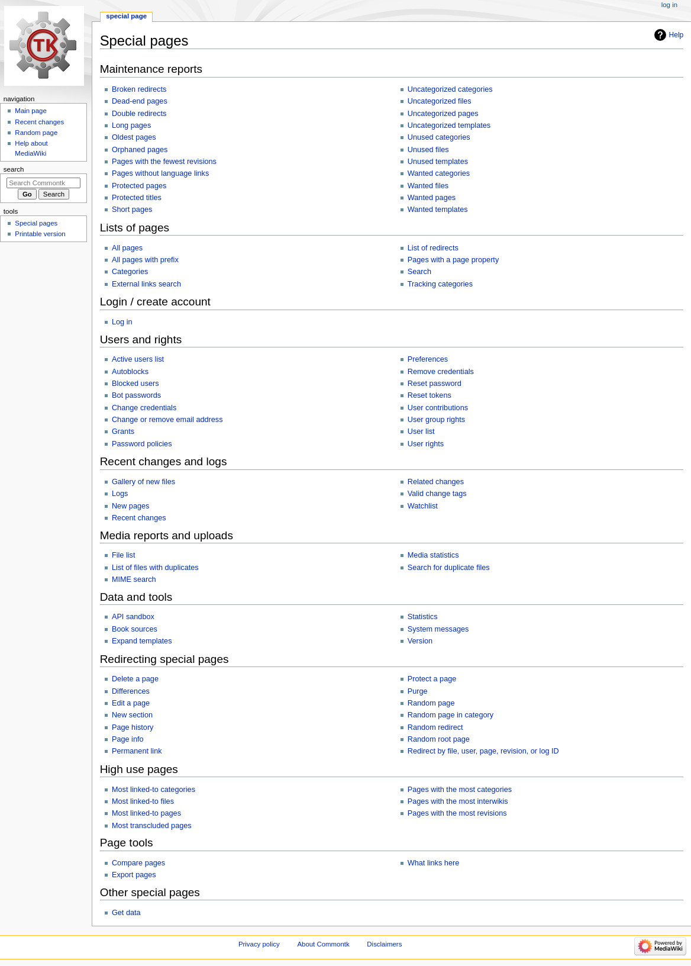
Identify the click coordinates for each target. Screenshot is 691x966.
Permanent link (137, 751)
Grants (123, 431)
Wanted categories (439, 173)
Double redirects (139, 114)
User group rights (436, 420)
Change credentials (144, 408)
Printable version (40, 233)
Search (419, 272)
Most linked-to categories (153, 789)
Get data (126, 913)
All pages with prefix (145, 260)
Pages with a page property (453, 260)
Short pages (132, 209)
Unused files (428, 150)
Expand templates (142, 641)
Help (676, 35)
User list (421, 431)
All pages (127, 248)
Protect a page (432, 679)
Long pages (131, 125)
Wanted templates (438, 209)
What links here (433, 863)
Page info (128, 739)
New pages (130, 506)
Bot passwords (136, 395)
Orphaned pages (140, 150)
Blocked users (135, 383)
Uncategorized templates (449, 125)
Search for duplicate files (449, 568)
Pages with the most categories (460, 789)
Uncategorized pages (443, 114)
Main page (31, 110)
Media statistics (433, 555)
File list (123, 555)
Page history (133, 727)
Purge (418, 691)
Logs (120, 494)
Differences (131, 691)
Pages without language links (160, 173)
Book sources (134, 629)
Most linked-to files (143, 801)
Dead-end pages (139, 101)
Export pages (134, 875)
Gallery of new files (143, 482)
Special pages (36, 223)
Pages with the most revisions (457, 813)
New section (132, 715)
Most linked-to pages (146, 813)
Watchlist (423, 506)
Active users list (138, 359)
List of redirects (433, 248)
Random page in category (450, 715)
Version (420, 641)
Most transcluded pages (152, 826)
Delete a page (135, 679)
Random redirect (435, 727)
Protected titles (137, 198)
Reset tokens (429, 395)
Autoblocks (130, 372)
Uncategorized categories (450, 89)
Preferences (428, 359)
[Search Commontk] (43, 183)
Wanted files (428, 186)
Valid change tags (437, 494)
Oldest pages (134, 137)
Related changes (436, 482)
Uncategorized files (440, 101)
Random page (431, 703)
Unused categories (439, 137)
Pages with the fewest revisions (164, 161)
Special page (126, 16)
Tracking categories (440, 284)
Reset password (434, 383)
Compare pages (138, 863)
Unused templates (438, 161)
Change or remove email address (167, 420)
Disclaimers (384, 944)
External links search (146, 284)
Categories (130, 272)
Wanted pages (432, 198)
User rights (426, 444)
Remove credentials (441, 372)
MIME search (134, 579)
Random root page (439, 739)
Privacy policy (259, 944)
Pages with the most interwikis (458, 801)
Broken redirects (139, 89)
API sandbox (133, 617)
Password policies (142, 444)
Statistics (423, 617)
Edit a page (131, 703)
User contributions (438, 408)
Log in (122, 322)
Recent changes (139, 518)
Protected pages (139, 186)
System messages (438, 629)
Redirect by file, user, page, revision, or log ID (483, 751)
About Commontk (323, 944)
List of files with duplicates (155, 568)
